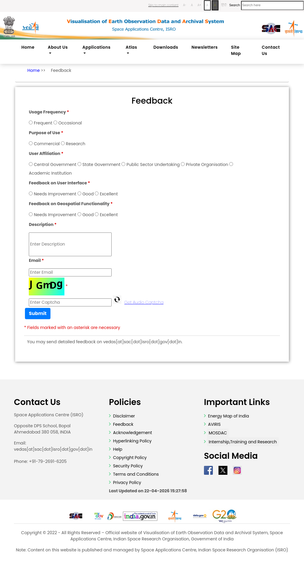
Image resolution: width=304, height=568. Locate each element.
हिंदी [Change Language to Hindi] (224, 5)
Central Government (55, 164)
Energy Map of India (228, 416)
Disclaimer (124, 416)
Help (117, 449)
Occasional (70, 123)
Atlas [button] (131, 47)
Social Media (231, 456)
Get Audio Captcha (144, 302)
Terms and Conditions (135, 474)
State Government (102, 164)
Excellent (109, 194)
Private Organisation (207, 164)
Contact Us (271, 50)
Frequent (43, 123)
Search (234, 5)
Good (88, 194)
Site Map (236, 50)
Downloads (165, 47)
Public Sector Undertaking (153, 164)
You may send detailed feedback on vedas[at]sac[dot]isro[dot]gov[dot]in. (105, 342)
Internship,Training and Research (243, 442)
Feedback (61, 70)
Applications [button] (97, 47)
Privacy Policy (126, 482)
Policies (125, 402)
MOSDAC (218, 433)
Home (27, 47)
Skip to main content (163, 5)
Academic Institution (50, 173)
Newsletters (204, 47)
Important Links (237, 402)
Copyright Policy (129, 458)
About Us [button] (58, 47)
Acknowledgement (132, 433)
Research (75, 144)
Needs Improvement (55, 194)
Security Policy (127, 466)
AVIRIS (214, 424)
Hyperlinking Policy (132, 441)
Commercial (47, 144)
